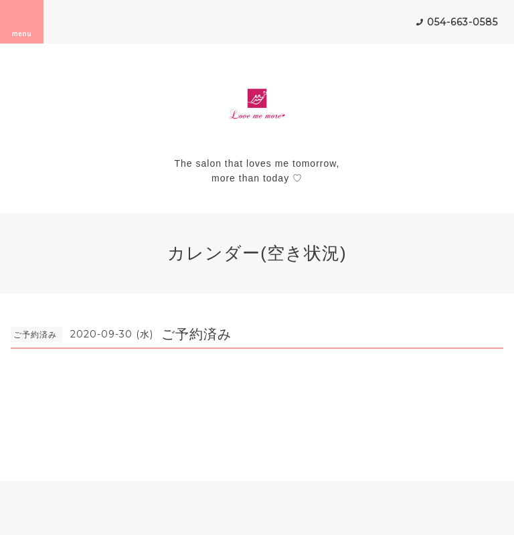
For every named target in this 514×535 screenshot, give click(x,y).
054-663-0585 (462, 22)
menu (22, 21)
